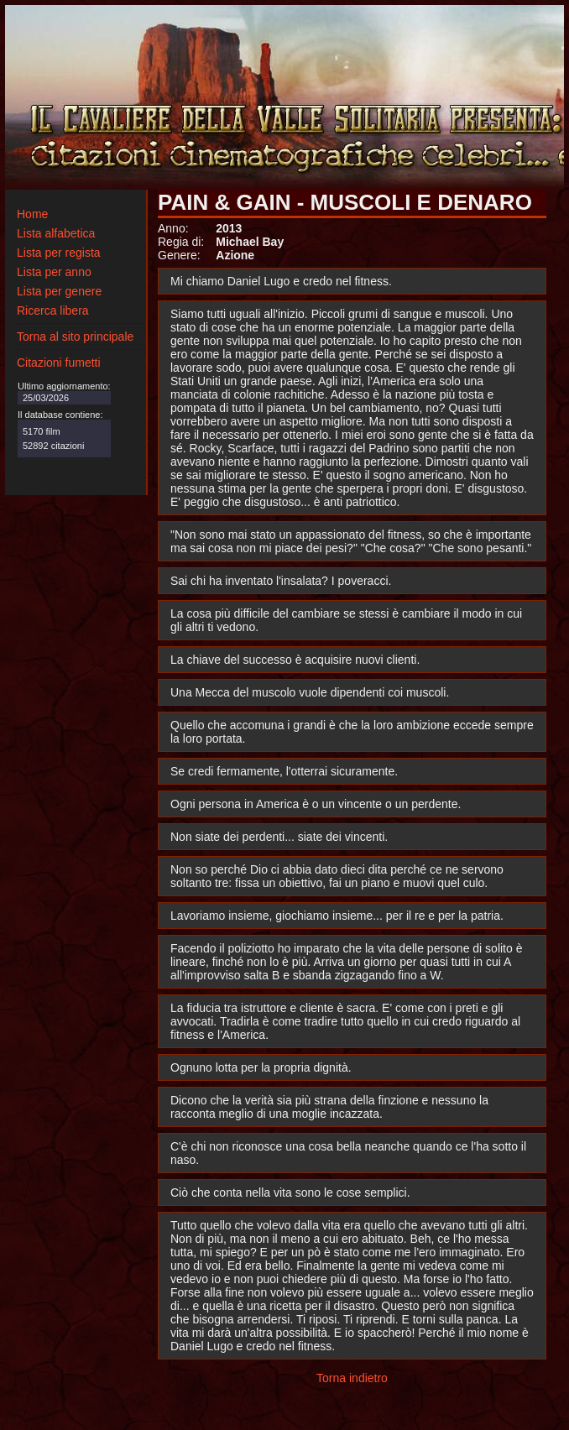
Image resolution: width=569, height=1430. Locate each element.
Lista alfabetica (56, 233)
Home (32, 214)
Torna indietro (352, 1378)
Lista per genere (59, 291)
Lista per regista (59, 252)
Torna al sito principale (75, 336)
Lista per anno (54, 272)
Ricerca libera (53, 310)
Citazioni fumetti (59, 362)
